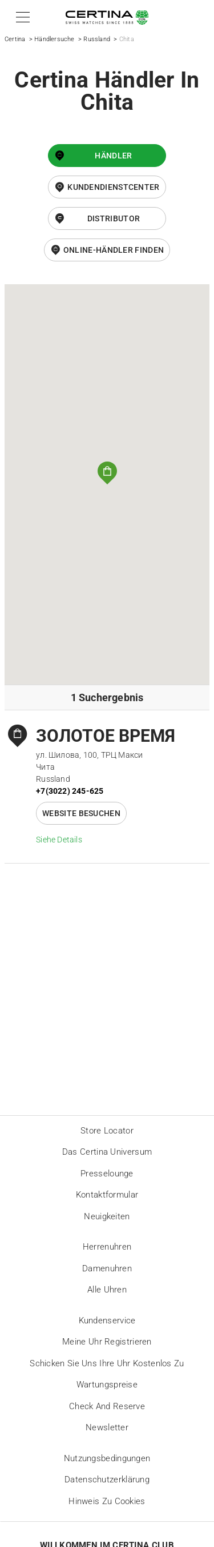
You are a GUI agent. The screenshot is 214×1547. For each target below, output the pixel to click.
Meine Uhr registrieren (107, 1342)
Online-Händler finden (113, 249)
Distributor (113, 218)
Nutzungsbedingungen (107, 1458)
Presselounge (107, 1173)
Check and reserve (107, 1406)
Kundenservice (107, 1320)
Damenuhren (107, 1268)
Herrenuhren (107, 1247)
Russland (96, 39)
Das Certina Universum (107, 1152)
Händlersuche (54, 39)
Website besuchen (81, 813)
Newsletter (107, 1427)
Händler (113, 155)
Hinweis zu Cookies (106, 1501)
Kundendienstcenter (113, 187)
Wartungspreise (107, 1384)
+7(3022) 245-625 (69, 791)
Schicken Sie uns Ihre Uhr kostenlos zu (107, 1363)
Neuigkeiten (107, 1216)
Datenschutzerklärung (107, 1479)
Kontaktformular (107, 1195)
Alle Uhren (107, 1289)
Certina (15, 39)
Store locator (107, 1131)
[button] (21, 17)
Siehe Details (59, 839)
